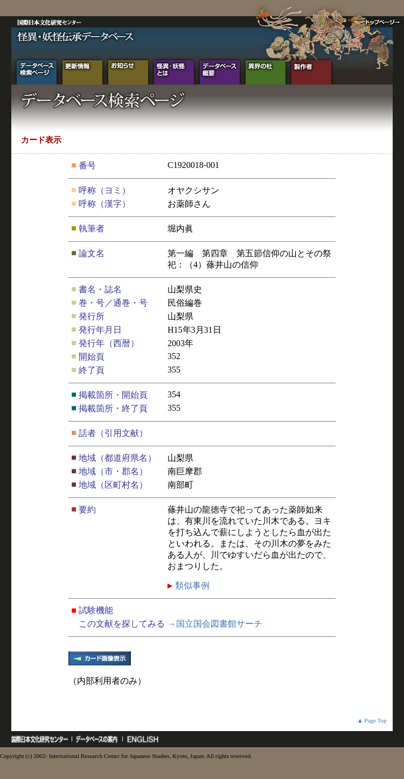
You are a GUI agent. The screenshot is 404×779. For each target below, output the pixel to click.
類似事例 (191, 585)
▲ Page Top (372, 720)
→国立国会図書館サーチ (215, 623)
